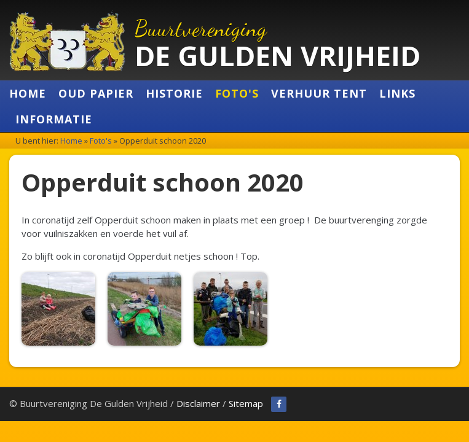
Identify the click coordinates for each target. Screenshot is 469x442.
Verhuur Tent (319, 93)
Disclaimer (198, 403)
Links (397, 93)
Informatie (53, 119)
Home (27, 93)
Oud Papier (95, 93)
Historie (174, 93)
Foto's (237, 93)
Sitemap (246, 403)
